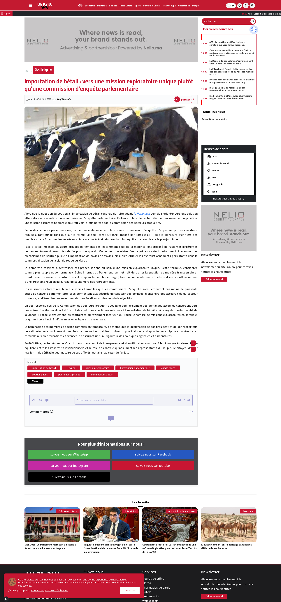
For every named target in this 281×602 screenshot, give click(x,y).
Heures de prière (153, 578)
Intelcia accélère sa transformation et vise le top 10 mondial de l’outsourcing (231, 80)
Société (113, 5)
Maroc (35, 381)
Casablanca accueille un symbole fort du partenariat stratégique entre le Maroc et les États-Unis (231, 53)
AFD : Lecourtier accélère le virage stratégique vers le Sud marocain (227, 43)
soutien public (40, 374)
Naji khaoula (64, 99)
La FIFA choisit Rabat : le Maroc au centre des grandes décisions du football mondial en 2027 (231, 71)
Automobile (184, 5)
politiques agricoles (69, 374)
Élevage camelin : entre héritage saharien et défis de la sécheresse (226, 546)
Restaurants (150, 596)
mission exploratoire (97, 368)
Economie (90, 5)
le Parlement (142, 213)
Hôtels (146, 592)
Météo (146, 583)
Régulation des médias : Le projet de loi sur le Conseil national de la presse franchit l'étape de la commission (110, 548)
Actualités (130, 511)
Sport (138, 5)
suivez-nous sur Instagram (69, 465)
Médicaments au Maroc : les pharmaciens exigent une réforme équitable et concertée (230, 98)
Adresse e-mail (214, 279)
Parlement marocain (102, 374)
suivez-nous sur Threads (69, 477)
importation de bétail (44, 368)
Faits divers (126, 5)
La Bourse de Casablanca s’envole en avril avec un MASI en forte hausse (231, 62)
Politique (102, 5)
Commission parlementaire (135, 368)
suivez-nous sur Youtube (153, 465)
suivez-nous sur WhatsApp (69, 454)
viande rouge (168, 368)
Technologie (169, 5)
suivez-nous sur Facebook (153, 454)
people (195, 5)
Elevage (71, 368)
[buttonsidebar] (30, 5)
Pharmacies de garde (156, 587)
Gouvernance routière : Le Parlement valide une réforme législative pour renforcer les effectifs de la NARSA (169, 548)
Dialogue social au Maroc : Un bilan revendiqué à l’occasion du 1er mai (227, 89)
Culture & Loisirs (152, 5)
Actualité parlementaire (214, 119)
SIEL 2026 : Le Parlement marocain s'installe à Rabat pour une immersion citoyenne (50, 546)
